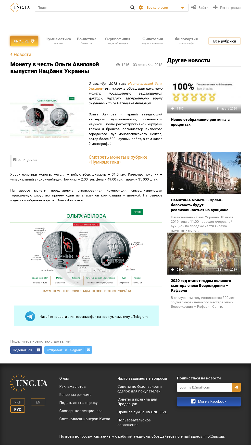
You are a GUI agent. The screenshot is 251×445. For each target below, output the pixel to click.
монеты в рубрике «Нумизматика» (118, 160)
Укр (17, 402)
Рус (17, 409)
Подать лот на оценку (78, 403)
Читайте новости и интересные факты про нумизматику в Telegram (86, 316)
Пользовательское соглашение (134, 422)
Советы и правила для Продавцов (137, 401)
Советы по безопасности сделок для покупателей (139, 388)
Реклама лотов (72, 386)
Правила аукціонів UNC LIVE (142, 412)
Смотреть (99, 157)
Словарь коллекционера (80, 411)
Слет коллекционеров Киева (84, 419)
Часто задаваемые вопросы (142, 378)
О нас (64, 378)
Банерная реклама (75, 394)
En (38, 402)
